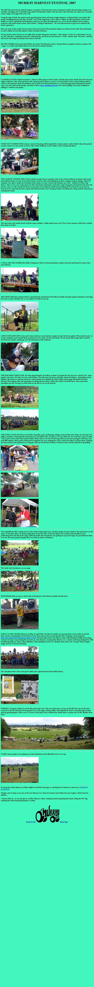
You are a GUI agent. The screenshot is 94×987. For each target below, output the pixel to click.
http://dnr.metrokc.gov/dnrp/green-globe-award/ (18, 638)
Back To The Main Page (47, 822)
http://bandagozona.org (49, 85)
